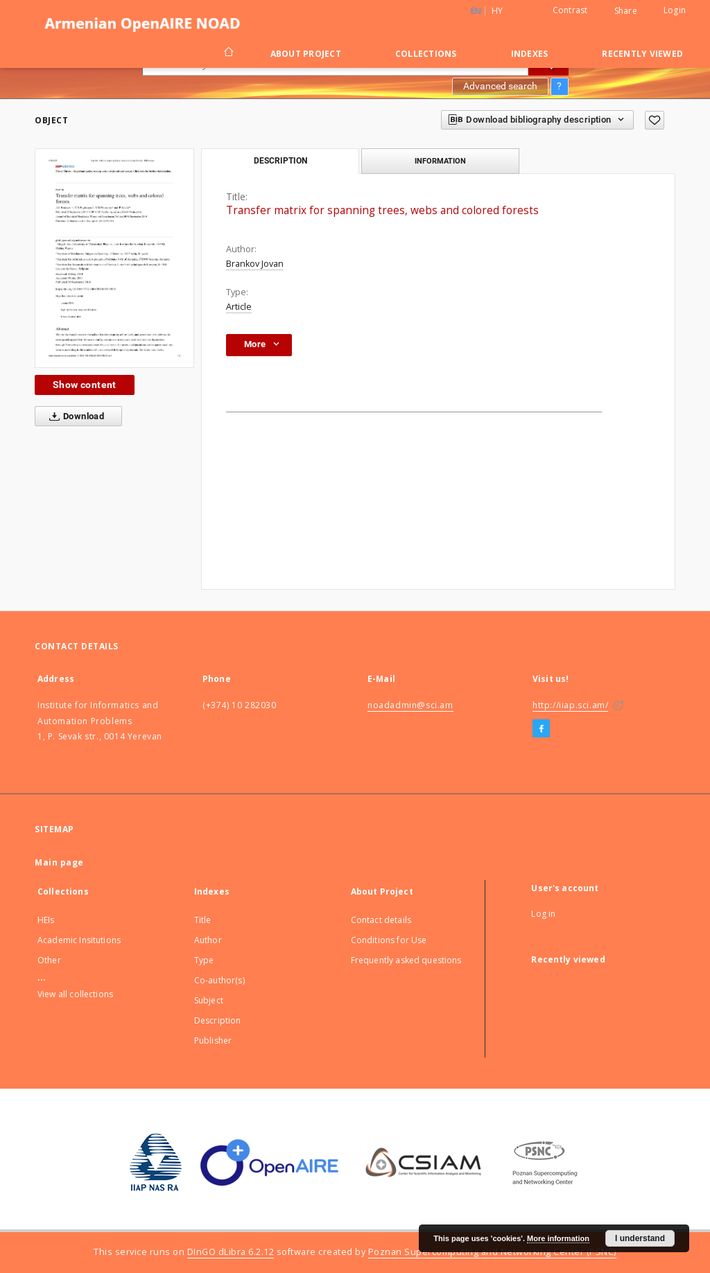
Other (49, 960)
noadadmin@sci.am (410, 705)
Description (217, 1020)
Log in (543, 914)
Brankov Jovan (255, 264)
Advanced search (500, 85)
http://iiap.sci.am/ (570, 705)
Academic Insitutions (79, 940)
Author (208, 940)
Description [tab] (280, 161)
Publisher (213, 1040)
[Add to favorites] (654, 120)
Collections (426, 54)
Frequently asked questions (406, 960)
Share (625, 11)
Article (239, 307)
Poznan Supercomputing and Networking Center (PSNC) (492, 1252)
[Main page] (227, 53)
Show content (84, 384)
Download (74, 416)
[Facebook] (541, 729)
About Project (305, 54)
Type (204, 960)
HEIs (46, 920)
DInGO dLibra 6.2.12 (231, 1252)
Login (675, 10)
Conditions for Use (389, 940)
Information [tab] (440, 161)
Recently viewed (642, 54)
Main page (59, 862)
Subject (208, 1000)
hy (497, 10)
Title (202, 920)
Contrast (570, 10)
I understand (640, 1238)
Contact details (381, 920)
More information (558, 1238)
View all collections (75, 994)
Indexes (529, 54)
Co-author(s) (219, 980)
